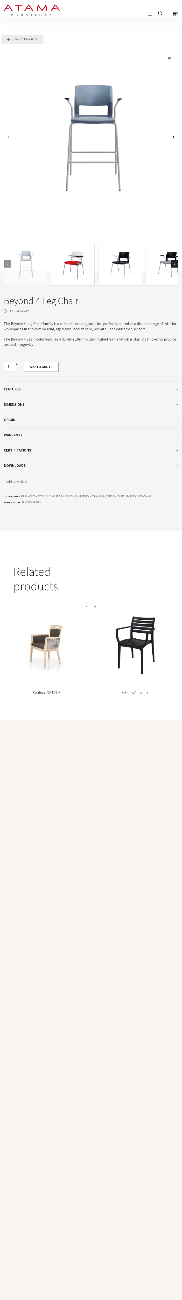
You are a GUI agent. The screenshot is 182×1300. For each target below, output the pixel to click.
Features (91, 390)
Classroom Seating (63, 496)
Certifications (91, 451)
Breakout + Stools (34, 496)
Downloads (91, 466)
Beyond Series (31, 502)
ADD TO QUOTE (41, 367)
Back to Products (22, 39)
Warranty (91, 435)
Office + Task (114, 496)
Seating (130, 496)
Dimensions (91, 405)
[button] (170, 58)
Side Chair (144, 496)
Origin (91, 420)
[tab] (91, 389)
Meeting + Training (91, 496)
